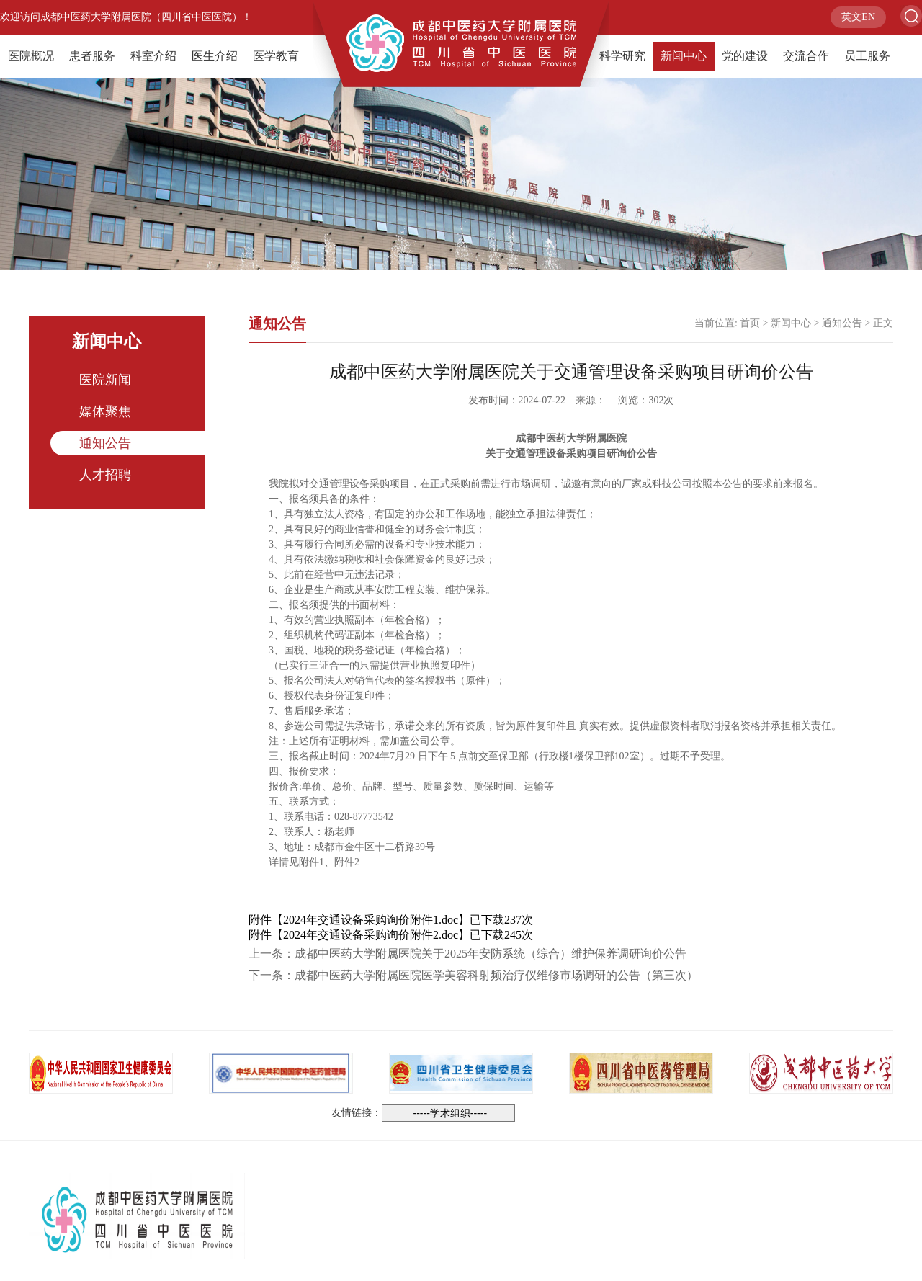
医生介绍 (215, 56)
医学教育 (276, 56)
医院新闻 (105, 379)
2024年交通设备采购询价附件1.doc (370, 920)
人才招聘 (105, 475)
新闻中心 (684, 56)
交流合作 (806, 56)
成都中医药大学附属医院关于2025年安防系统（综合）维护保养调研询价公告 (490, 953)
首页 (750, 323)
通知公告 (105, 443)
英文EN (858, 17)
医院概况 (31, 56)
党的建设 (745, 56)
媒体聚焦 (105, 411)
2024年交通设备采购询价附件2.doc (370, 935)
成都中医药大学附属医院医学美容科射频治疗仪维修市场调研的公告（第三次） (496, 975)
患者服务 (92, 56)
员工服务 (867, 56)
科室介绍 (153, 56)
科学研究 (622, 56)
